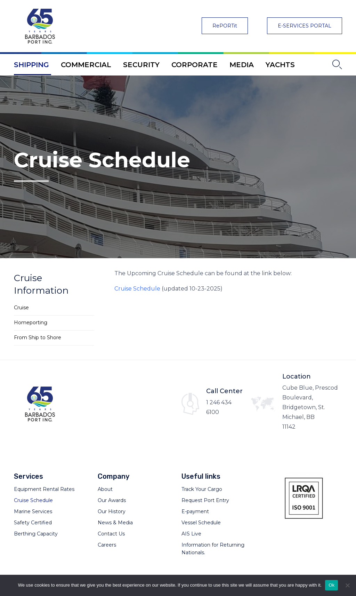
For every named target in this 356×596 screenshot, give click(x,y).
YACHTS (280, 65)
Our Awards (112, 500)
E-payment (195, 511)
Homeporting (30, 322)
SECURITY (141, 65)
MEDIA (241, 65)
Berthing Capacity (36, 534)
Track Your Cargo (201, 489)
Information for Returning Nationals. (212, 549)
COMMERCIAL (86, 65)
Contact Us (111, 534)
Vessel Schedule (201, 522)
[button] (225, 25)
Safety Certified (33, 522)
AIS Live (191, 534)
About (105, 489)
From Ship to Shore (37, 337)
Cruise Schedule (137, 288)
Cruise (21, 307)
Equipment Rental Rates (44, 489)
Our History (112, 511)
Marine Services (33, 511)
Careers (107, 545)
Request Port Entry (205, 500)
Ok (331, 585)
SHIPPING (31, 65)
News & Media (115, 522)
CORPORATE (194, 65)
